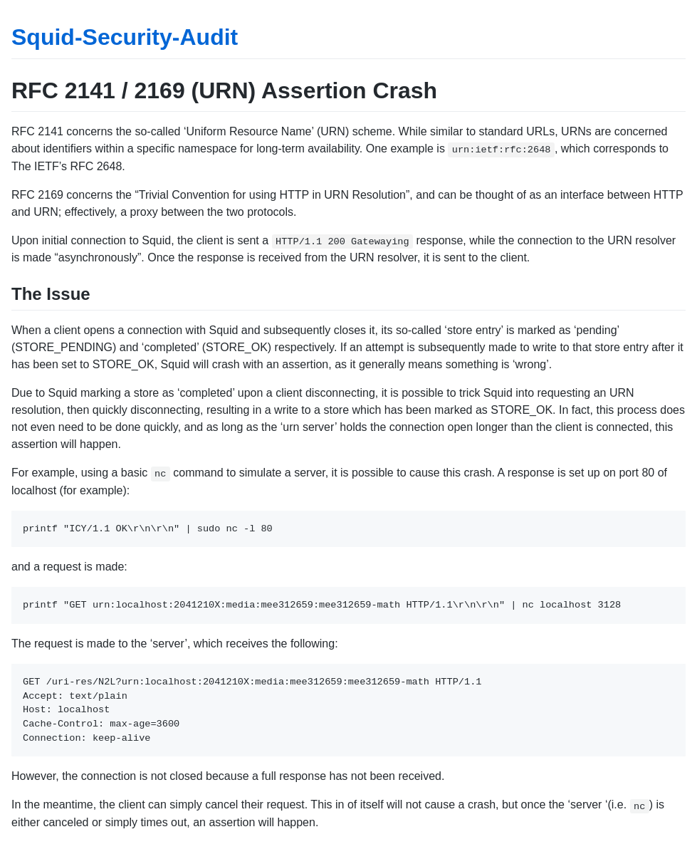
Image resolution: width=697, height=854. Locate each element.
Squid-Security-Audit (124, 37)
